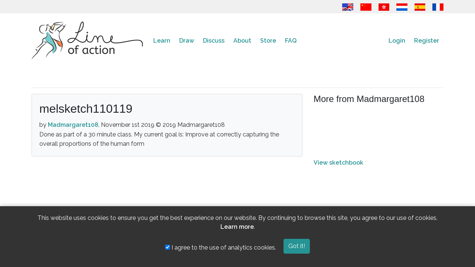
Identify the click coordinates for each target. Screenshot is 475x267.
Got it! (296, 246)
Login (397, 40)
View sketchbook (338, 162)
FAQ (291, 40)
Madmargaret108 (73, 124)
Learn (161, 40)
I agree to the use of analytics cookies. (220, 247)
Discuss (214, 40)
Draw (186, 40)
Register (426, 40)
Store (268, 40)
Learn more (237, 226)
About (242, 40)
